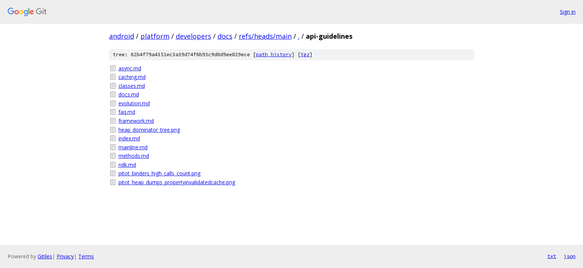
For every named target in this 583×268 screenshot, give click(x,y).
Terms (86, 256)
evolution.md (134, 103)
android (121, 36)
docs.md (128, 94)
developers (193, 36)
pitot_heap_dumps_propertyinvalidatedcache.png (176, 182)
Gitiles (45, 256)
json (570, 256)
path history (274, 54)
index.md (129, 138)
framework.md (136, 120)
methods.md (133, 155)
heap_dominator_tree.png (149, 129)
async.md (129, 68)
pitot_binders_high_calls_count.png (159, 173)
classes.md (131, 85)
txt (551, 256)
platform (154, 36)
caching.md (132, 76)
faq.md (126, 111)
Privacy (65, 256)
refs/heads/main (265, 36)
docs (225, 36)
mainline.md (133, 147)
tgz (305, 54)
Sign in (568, 11)
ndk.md (127, 164)
